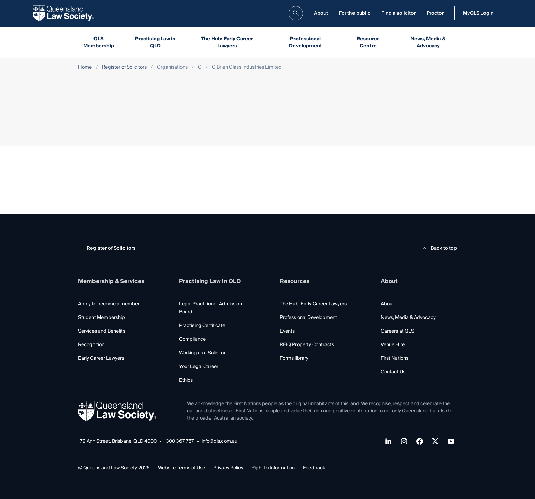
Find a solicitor (398, 13)
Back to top (438, 248)
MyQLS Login (478, 13)
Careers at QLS (397, 331)
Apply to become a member (109, 304)
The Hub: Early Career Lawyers (227, 42)
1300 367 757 (179, 441)
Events (287, 331)
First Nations (394, 358)
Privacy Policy (228, 468)
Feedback (314, 468)
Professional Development (305, 42)
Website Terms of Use (181, 468)
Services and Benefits (101, 331)
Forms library (294, 358)
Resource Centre (368, 42)
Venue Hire (393, 345)
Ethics (186, 380)
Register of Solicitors (124, 67)
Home (85, 67)
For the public (355, 13)
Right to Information (273, 468)
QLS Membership (98, 42)
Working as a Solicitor (202, 353)
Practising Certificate (202, 326)
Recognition (91, 345)
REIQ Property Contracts (307, 345)
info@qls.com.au (219, 441)
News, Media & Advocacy (428, 42)
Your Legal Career (198, 367)
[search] (296, 13)
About (321, 13)
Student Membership (101, 317)
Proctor (435, 13)
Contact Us (393, 372)
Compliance (192, 339)
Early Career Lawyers (101, 358)
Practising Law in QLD (155, 42)
